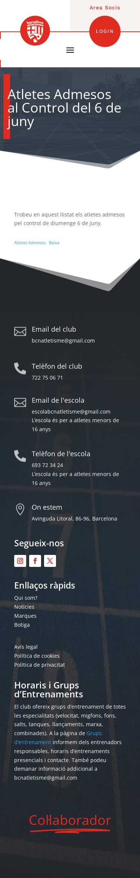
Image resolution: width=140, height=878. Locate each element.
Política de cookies (37, 655)
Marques (25, 615)
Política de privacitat (39, 664)
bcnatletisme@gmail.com (63, 340)
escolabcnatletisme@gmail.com (71, 411)
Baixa (54, 242)
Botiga (22, 624)
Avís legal (26, 646)
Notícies (24, 606)
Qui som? (25, 597)
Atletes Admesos (30, 242)
